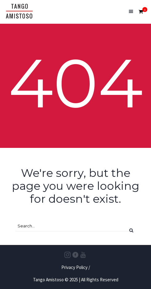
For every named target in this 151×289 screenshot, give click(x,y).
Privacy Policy (74, 267)
